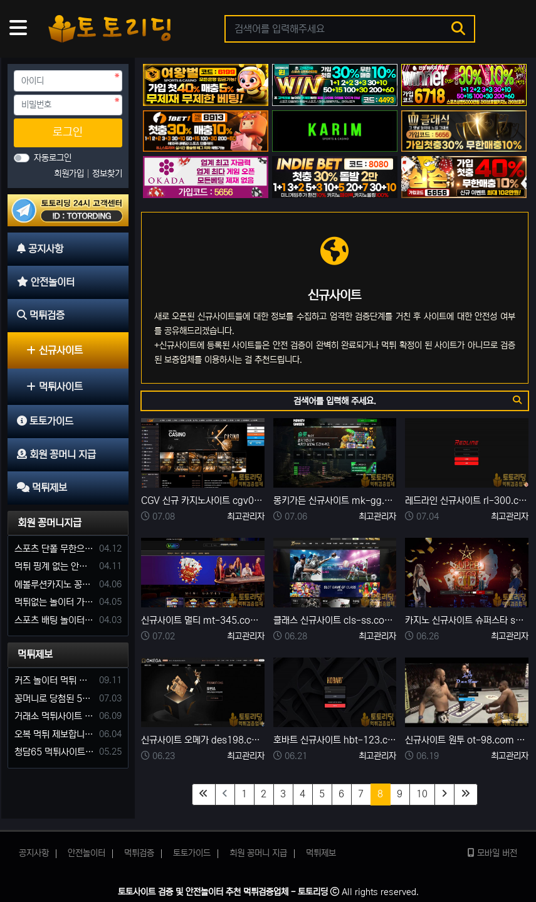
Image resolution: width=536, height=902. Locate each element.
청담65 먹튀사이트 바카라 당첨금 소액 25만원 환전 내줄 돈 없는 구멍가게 (54, 752)
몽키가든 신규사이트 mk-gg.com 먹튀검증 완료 (335, 500)
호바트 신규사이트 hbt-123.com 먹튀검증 (335, 740)
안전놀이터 (86, 853)
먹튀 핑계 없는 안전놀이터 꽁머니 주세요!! (54, 566)
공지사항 (34, 853)
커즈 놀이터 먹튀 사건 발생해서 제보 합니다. (54, 680)
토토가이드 (192, 853)
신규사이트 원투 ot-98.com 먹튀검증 (466, 740)
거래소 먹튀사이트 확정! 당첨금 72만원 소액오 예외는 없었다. (54, 716)
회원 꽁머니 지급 (258, 853)
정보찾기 (107, 174)
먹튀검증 (139, 853)
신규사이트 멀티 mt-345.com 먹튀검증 (203, 620)
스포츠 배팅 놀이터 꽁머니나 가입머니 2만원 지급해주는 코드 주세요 (54, 620)
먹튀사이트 (54, 386)
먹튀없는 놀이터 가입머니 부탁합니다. (54, 602)
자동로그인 (52, 158)
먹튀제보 (35, 654)
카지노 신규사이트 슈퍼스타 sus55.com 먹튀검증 (466, 620)
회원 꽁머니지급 (49, 522)
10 (422, 794)
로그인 (68, 132)
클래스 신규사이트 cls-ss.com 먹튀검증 (335, 620)
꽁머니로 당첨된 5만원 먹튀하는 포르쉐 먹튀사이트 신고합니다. (54, 698)
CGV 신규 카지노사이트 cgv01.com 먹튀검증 (203, 500)
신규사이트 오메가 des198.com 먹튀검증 (203, 740)
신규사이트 (54, 350)
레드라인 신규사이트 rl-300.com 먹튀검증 (466, 500)
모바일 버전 (492, 853)
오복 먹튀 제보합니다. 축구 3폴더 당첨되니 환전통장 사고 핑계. (54, 734)
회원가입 (70, 174)
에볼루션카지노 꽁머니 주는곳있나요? (54, 584)
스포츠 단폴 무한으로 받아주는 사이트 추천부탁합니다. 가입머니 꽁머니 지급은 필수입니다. (54, 548)
